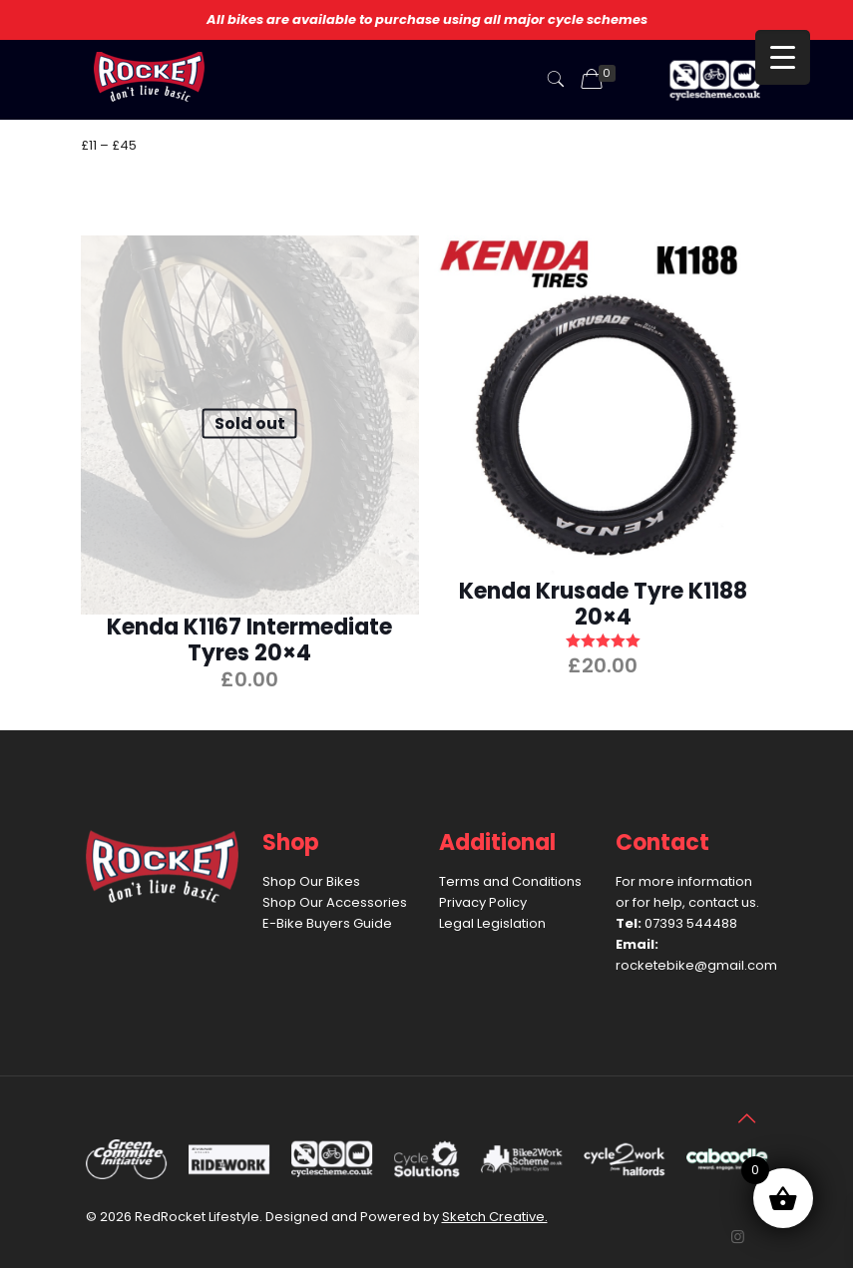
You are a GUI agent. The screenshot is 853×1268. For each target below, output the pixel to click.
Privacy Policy (483, 902)
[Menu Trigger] (782, 57)
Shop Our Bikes (311, 881)
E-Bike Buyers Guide (327, 923)
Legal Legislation (492, 923)
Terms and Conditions (510, 881)
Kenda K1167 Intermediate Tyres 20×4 (249, 640)
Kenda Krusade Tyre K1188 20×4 (603, 604)
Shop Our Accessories (334, 902)
